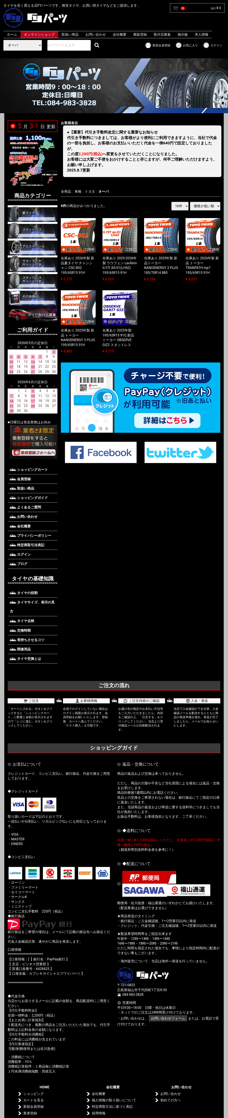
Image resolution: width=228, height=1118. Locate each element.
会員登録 (20, 479)
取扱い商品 (70, 34)
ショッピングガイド (29, 498)
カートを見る (33, 1100)
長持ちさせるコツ (27, 640)
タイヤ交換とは (25, 659)
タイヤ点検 (22, 621)
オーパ (103, 191)
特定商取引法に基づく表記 (112, 1107)
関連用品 (20, 649)
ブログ (18, 564)
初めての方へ (170, 1100)
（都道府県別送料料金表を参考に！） (146, 850)
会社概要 (119, 34)
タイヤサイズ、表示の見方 (32, 606)
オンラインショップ (39, 34)
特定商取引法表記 (27, 545)
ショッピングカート (29, 470)
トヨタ (90, 191)
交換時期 (20, 630)
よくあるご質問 (25, 507)
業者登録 (30, 1113)
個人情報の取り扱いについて (114, 1100)
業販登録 (140, 34)
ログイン (212, 45)
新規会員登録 (157, 45)
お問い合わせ (95, 34)
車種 (78, 191)
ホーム (12, 34)
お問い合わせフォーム (168, 1018)
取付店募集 (162, 34)
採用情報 (98, 1113)
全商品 (66, 191)
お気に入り (186, 45)
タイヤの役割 (24, 593)
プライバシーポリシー (30, 536)
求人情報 (201, 34)
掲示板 (183, 34)
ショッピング (33, 1094)
